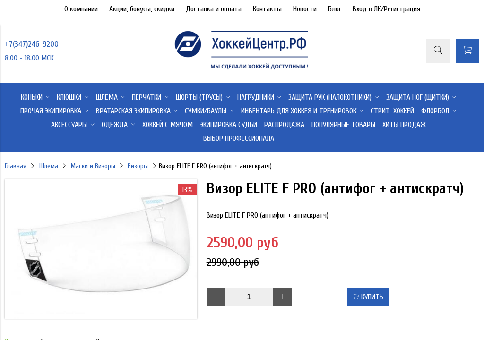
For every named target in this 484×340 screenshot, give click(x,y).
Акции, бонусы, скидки (141, 9)
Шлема (48, 166)
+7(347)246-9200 (32, 44)
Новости (305, 9)
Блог (334, 9)
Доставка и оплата (214, 9)
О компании (81, 9)
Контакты (267, 9)
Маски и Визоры (93, 166)
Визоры (138, 166)
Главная (15, 166)
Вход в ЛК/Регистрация (386, 9)
